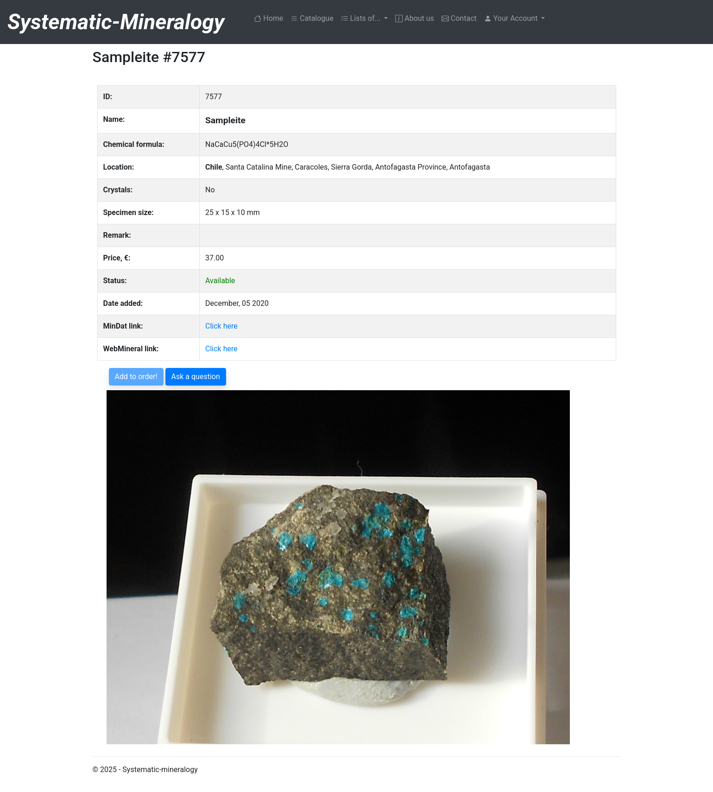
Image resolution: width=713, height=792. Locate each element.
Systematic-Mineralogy (115, 21)
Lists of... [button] (362, 18)
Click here (221, 326)
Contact (459, 18)
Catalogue (311, 18)
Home (270, 18)
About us (414, 18)
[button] (514, 18)
